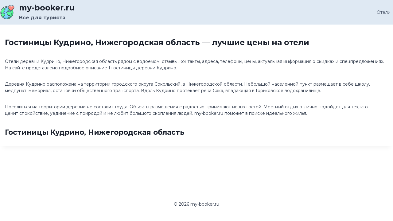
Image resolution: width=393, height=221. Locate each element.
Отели (384, 12)
